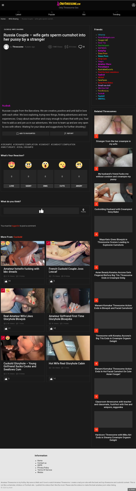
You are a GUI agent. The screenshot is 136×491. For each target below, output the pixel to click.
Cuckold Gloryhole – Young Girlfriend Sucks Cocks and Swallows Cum (20, 366)
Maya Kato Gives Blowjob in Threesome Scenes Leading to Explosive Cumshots (113, 242)
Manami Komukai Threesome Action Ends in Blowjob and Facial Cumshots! (113, 306)
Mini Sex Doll (103, 88)
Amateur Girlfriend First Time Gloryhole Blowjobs (66, 317)
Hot (83, 13)
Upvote (41, 211)
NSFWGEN (102, 48)
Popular (51, 13)
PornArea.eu (103, 91)
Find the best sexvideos (108, 72)
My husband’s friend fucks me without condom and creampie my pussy (113, 177)
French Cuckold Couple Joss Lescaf (66, 270)
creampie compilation (26, 144)
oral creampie (25, 147)
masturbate (9, 147)
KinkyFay (102, 51)
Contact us (41, 463)
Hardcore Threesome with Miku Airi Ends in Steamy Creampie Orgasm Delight (113, 437)
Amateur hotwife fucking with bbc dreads (21, 270)
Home (39, 461)
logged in (15, 226)
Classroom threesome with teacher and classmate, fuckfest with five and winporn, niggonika (113, 404)
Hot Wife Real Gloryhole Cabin (67, 363)
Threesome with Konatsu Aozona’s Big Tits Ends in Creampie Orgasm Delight (113, 338)
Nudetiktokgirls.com (106, 37)
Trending (116, 13)
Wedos (40, 472)
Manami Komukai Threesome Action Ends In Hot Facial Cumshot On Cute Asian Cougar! (113, 371)
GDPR (39, 465)
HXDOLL (101, 99)
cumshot (45, 144)
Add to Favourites (27, 133)
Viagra (100, 61)
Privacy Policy (43, 468)
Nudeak (6, 105)
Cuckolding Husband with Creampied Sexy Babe (113, 210)
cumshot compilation (63, 144)
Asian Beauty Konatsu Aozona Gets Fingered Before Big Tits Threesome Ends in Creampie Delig (113, 275)
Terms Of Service (44, 470)
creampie (7, 144)
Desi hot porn (103, 45)
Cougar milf (103, 40)
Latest (18, 13)
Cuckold (18, 237)
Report (70, 133)
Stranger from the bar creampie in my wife (113, 142)
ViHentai (101, 35)
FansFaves (102, 80)
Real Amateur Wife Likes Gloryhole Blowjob (18, 317)
